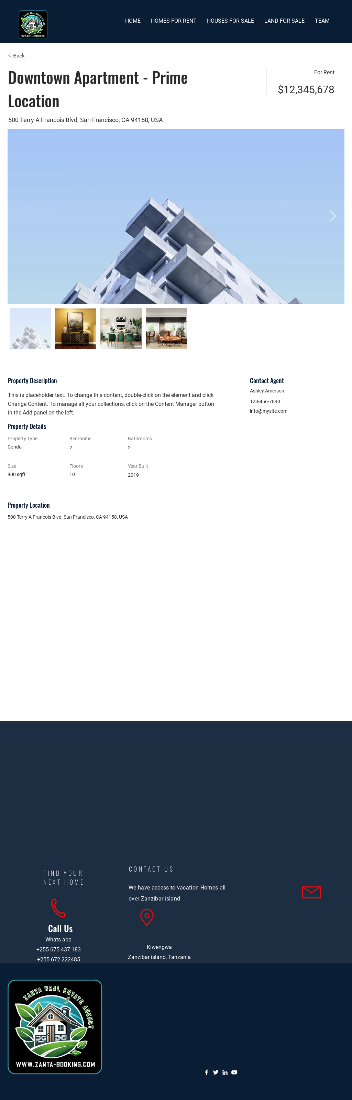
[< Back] (32, 56)
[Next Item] (333, 216)
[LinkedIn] (225, 1072)
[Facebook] (206, 1072)
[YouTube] (234, 1072)
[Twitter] (215, 1072)
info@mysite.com (268, 411)
